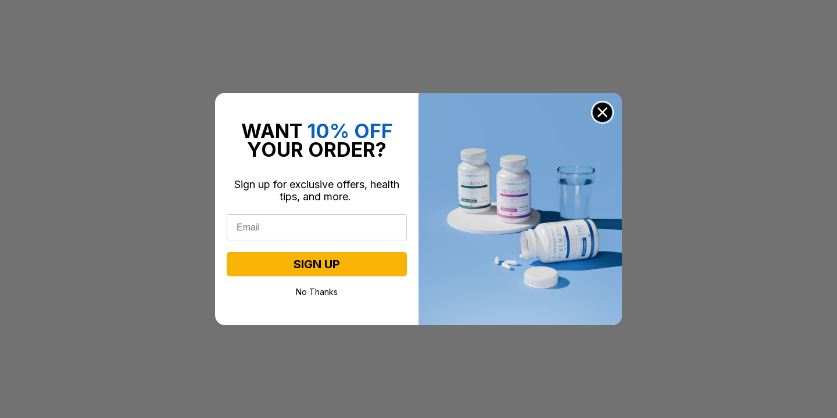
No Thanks (317, 291)
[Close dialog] (602, 112)
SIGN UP (317, 264)
